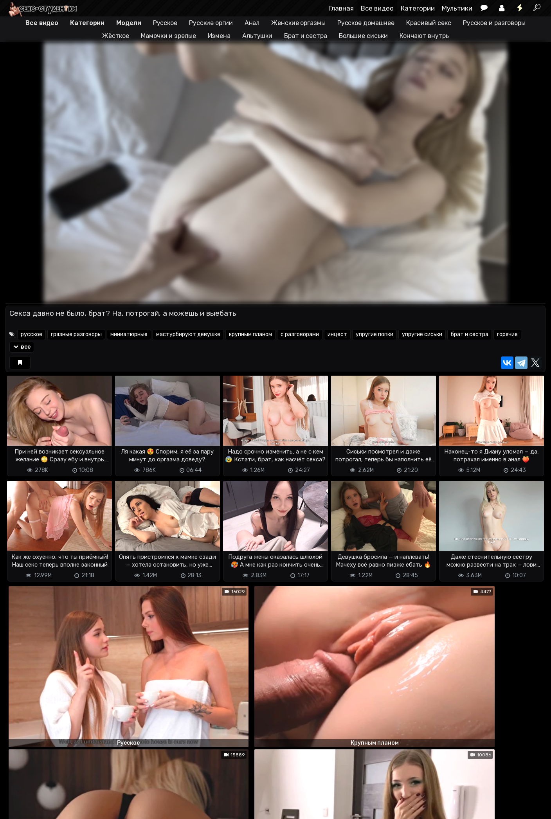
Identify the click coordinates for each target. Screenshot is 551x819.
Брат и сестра (305, 36)
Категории (418, 8)
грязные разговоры (76, 334)
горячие (507, 334)
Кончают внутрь (424, 36)
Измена (219, 36)
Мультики (457, 8)
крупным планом (250, 334)
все (22, 347)
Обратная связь (87, 808)
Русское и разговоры (494, 23)
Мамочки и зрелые (168, 36)
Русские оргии (211, 23)
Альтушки (257, 36)
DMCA (18, 808)
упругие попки (374, 334)
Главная (341, 8)
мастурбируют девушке (188, 334)
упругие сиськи (422, 334)
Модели (128, 23)
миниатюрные (129, 334)
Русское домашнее (365, 23)
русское (31, 334)
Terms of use (46, 808)
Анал (252, 23)
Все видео (377, 8)
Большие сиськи (363, 36)
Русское (165, 23)
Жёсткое (115, 36)
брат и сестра (469, 334)
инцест (337, 334)
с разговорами (300, 334)
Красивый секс (428, 23)
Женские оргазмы (298, 23)
